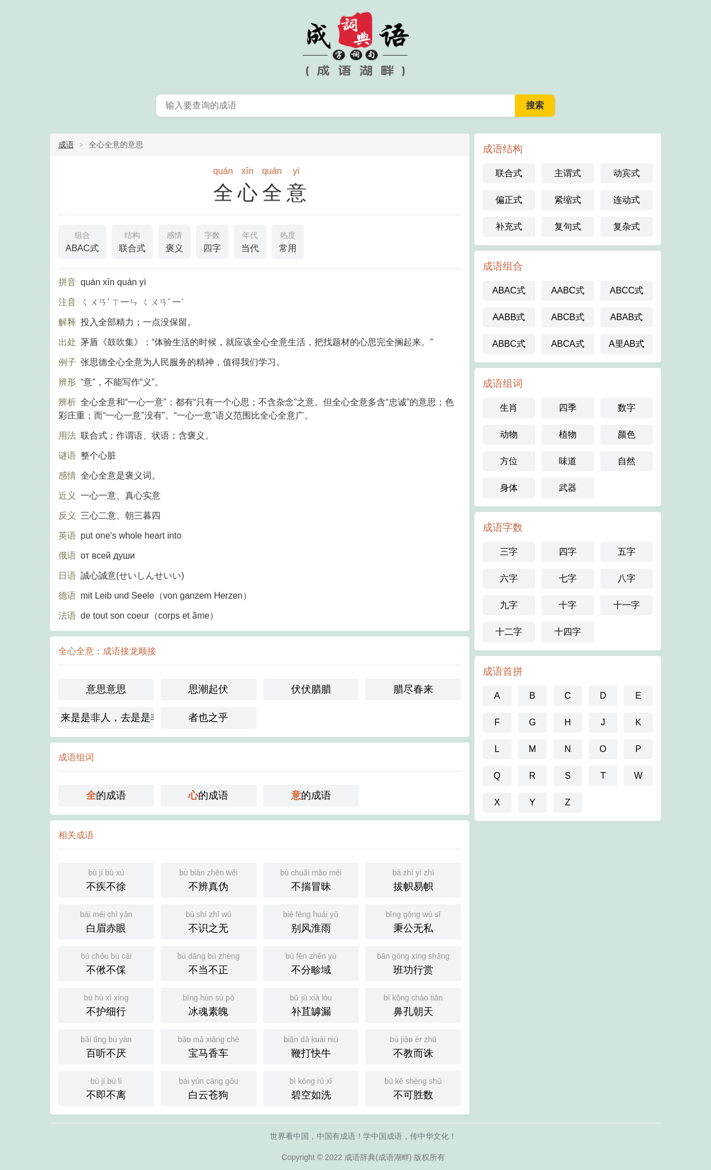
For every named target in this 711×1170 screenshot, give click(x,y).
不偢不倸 (106, 962)
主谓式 (567, 173)
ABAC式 (82, 240)
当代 (250, 240)
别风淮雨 (311, 921)
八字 (626, 578)
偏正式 (508, 200)
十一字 (626, 605)
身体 (509, 487)
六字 (509, 578)
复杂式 (626, 226)
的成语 (106, 795)
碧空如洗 (311, 1087)
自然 (626, 461)
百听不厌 (106, 1046)
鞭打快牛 (311, 1046)
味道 (568, 461)
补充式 (508, 226)
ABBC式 (508, 343)
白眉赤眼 (106, 921)
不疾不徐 (106, 879)
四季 (568, 407)
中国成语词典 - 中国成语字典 (355, 44)
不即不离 (106, 1087)
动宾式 (626, 173)
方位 (509, 461)
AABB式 (509, 317)
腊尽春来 (413, 689)
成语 (66, 144)
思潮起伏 (208, 689)
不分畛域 (311, 962)
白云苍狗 (208, 1087)
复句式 (567, 226)
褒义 (174, 240)
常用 (288, 240)
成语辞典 (359, 1157)
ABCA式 (567, 343)
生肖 (509, 407)
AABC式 (567, 290)
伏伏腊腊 (311, 689)
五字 (626, 551)
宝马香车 (208, 1046)
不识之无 (208, 921)
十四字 (567, 631)
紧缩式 (567, 200)
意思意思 (106, 689)
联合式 (132, 240)
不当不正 (208, 962)
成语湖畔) (395, 1157)
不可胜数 (413, 1087)
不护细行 (106, 1004)
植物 (568, 434)
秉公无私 (413, 921)
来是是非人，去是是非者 (107, 717)
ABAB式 (626, 317)
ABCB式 (567, 317)
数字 (626, 407)
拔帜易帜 (413, 879)
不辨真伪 (208, 879)
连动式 (626, 200)
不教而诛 (413, 1046)
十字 (568, 605)
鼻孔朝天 (413, 1004)
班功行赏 (413, 962)
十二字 (508, 631)
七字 (568, 578)
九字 (509, 605)
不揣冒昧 (311, 879)
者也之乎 (208, 717)
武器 (568, 487)
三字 (509, 551)
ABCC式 (626, 290)
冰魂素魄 (208, 1004)
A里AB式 (626, 343)
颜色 (626, 434)
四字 (212, 240)
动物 (509, 434)
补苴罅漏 (311, 1004)
